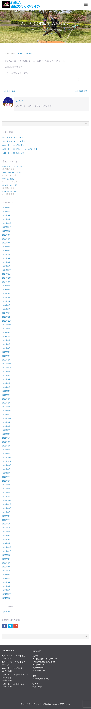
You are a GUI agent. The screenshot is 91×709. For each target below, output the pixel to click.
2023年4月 (6, 348)
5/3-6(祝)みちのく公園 (9, 185)
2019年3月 (6, 535)
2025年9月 (6, 235)
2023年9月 (6, 328)
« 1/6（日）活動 (8, 91)
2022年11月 (7, 368)
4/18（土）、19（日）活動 (13, 153)
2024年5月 (6, 297)
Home (31, 29)
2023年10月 (7, 325)
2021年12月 (7, 410)
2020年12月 (7, 457)
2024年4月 (6, 301)
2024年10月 (7, 278)
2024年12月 (7, 270)
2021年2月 (6, 449)
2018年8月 (6, 563)
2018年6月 (6, 571)
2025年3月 (6, 258)
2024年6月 (6, 293)
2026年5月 (6, 207)
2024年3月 (6, 305)
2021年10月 (7, 418)
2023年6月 (6, 340)
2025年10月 (7, 231)
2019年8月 (6, 516)
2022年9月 (6, 375)
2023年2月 (6, 356)
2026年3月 (6, 215)
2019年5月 (6, 528)
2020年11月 (7, 461)
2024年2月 (6, 309)
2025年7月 (6, 243)
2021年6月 (6, 434)
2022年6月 (6, 387)
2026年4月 (6, 211)
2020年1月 (6, 496)
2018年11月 (7, 551)
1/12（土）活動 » (82, 91)
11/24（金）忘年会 (8, 179)
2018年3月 (6, 582)
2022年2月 (6, 403)
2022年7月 (6, 383)
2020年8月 (6, 473)
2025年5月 (6, 250)
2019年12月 (7, 500)
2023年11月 (7, 321)
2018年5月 (6, 574)
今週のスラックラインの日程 (12, 166)
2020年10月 (7, 465)
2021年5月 (6, 438)
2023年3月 (6, 352)
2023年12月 (7, 317)
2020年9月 (6, 469)
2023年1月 (6, 360)
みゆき (20, 53)
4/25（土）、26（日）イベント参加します (19, 149)
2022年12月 (7, 364)
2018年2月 (6, 586)
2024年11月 (7, 274)
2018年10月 (7, 555)
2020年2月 (6, 492)
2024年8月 (6, 285)
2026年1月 (6, 219)
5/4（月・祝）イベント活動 (13, 137)
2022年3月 (6, 399)
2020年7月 (6, 477)
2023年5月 (6, 344)
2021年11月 (7, 414)
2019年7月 (6, 520)
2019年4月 (6, 532)
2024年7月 (6, 289)
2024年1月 (6, 313)
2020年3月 (6, 489)
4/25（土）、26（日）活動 (13, 145)
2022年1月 (6, 407)
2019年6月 (6, 524)
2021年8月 (6, 426)
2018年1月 (6, 590)
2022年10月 (7, 371)
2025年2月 (6, 262)
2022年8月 (6, 379)
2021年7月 (6, 430)
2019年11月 (7, 504)
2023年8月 (6, 332)
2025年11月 (7, 227)
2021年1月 (6, 453)
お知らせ (28, 53)
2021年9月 (6, 422)
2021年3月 (6, 446)
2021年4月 (6, 442)
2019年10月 (7, 508)
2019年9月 (6, 512)
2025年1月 (6, 266)
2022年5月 (6, 391)
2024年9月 (6, 282)
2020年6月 (6, 481)
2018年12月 (7, 547)
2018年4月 (6, 578)
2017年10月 (7, 598)
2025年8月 (6, 239)
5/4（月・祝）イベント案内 (13, 141)
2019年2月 (6, 539)
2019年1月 (6, 543)
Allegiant (48, 704)
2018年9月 (6, 559)
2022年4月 (6, 395)
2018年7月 (6, 567)
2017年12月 (7, 594)
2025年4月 (6, 254)
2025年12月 (7, 223)
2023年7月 (6, 336)
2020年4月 (6, 485)
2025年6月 (6, 246)
